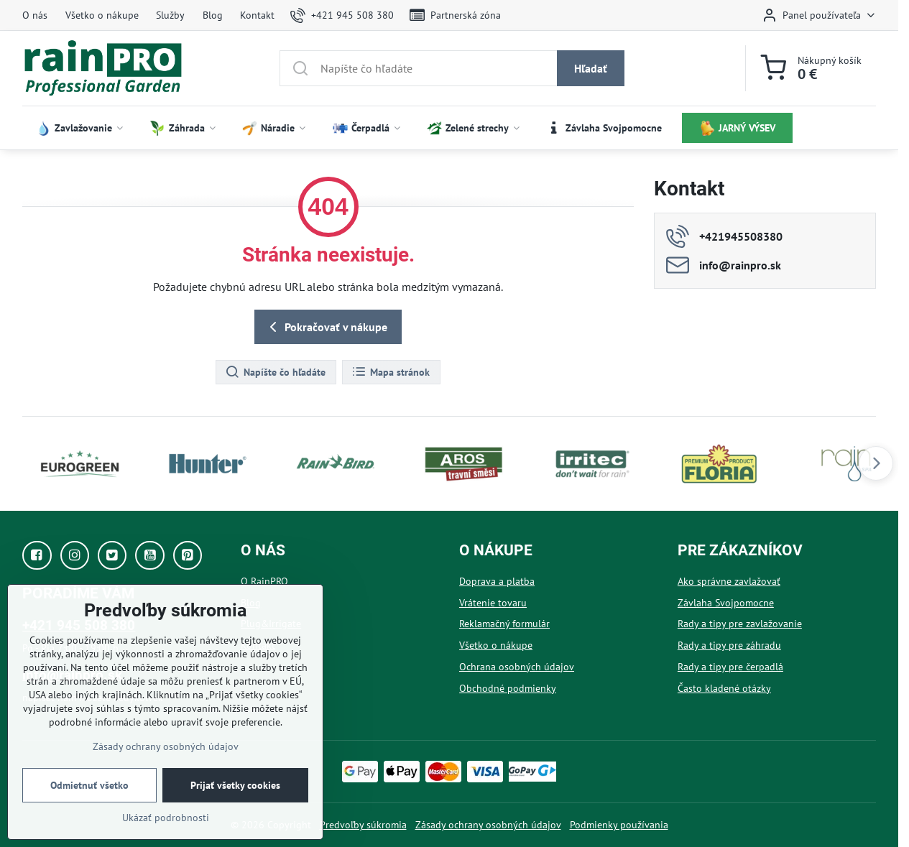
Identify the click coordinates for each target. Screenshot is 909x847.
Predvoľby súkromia (363, 824)
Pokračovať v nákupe (325, 326)
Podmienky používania (619, 824)
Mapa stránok (390, 372)
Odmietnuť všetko (89, 785)
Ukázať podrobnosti (165, 817)
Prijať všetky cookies (235, 785)
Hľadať (590, 68)
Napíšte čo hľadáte (275, 372)
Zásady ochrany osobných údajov (488, 824)
